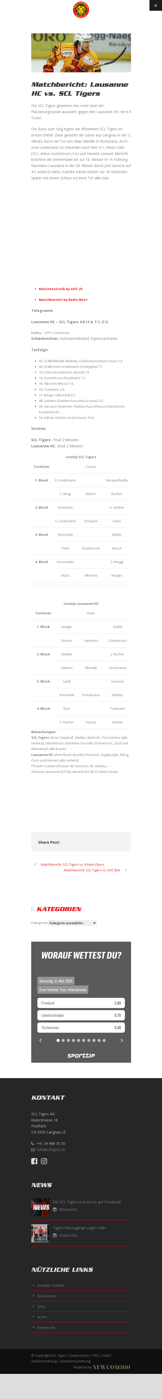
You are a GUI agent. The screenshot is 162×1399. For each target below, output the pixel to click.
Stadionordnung (44, 1361)
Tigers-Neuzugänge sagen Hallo (79, 1227)
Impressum (46, 1327)
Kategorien (39, 922)
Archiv (42, 1317)
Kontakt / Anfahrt (51, 1285)
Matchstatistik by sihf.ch (61, 289)
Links (42, 1306)
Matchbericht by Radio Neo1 (63, 299)
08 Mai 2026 (68, 1209)
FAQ (96, 1355)
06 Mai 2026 (68, 1235)
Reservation (47, 1296)
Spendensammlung (75, 1361)
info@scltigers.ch (51, 1149)
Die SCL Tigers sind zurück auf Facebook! (87, 1201)
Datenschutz (80, 1355)
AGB (105, 1355)
